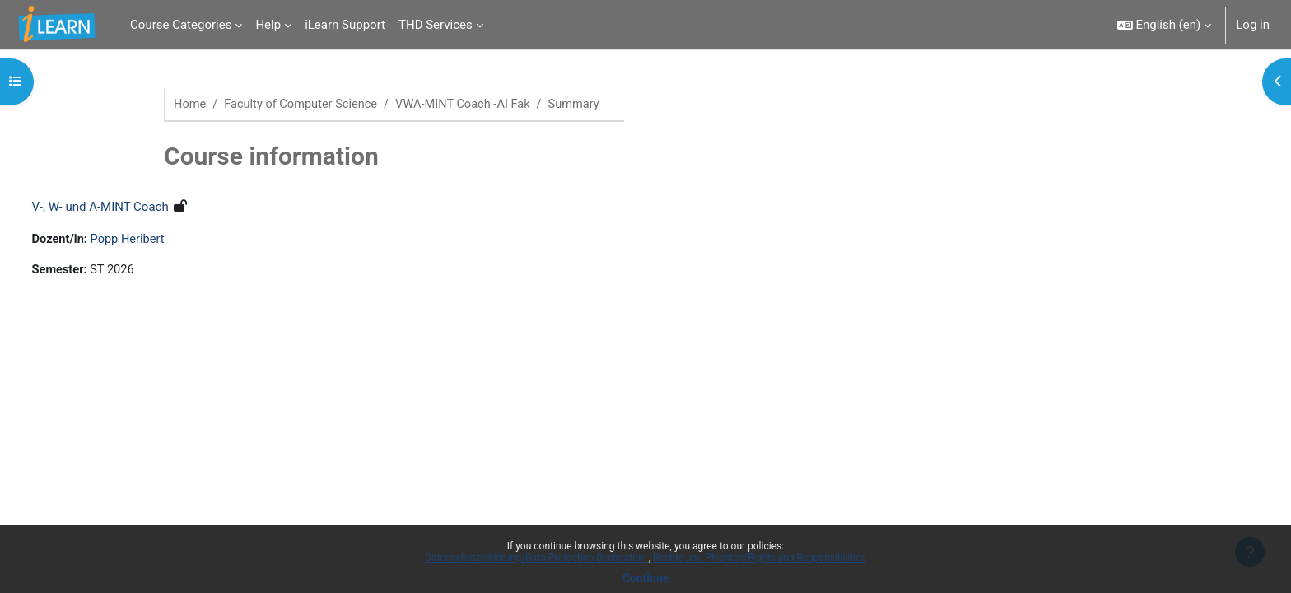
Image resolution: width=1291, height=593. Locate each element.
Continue (645, 578)
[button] (1165, 24)
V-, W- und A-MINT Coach (131, 207)
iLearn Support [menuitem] (345, 24)
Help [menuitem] (268, 24)
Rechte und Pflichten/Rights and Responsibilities (759, 557)
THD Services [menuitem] (435, 24)
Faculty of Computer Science (304, 104)
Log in (1253, 24)
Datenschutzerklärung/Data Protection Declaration (536, 557)
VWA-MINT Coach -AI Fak (470, 104)
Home (190, 104)
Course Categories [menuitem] (180, 24)
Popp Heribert (161, 240)
